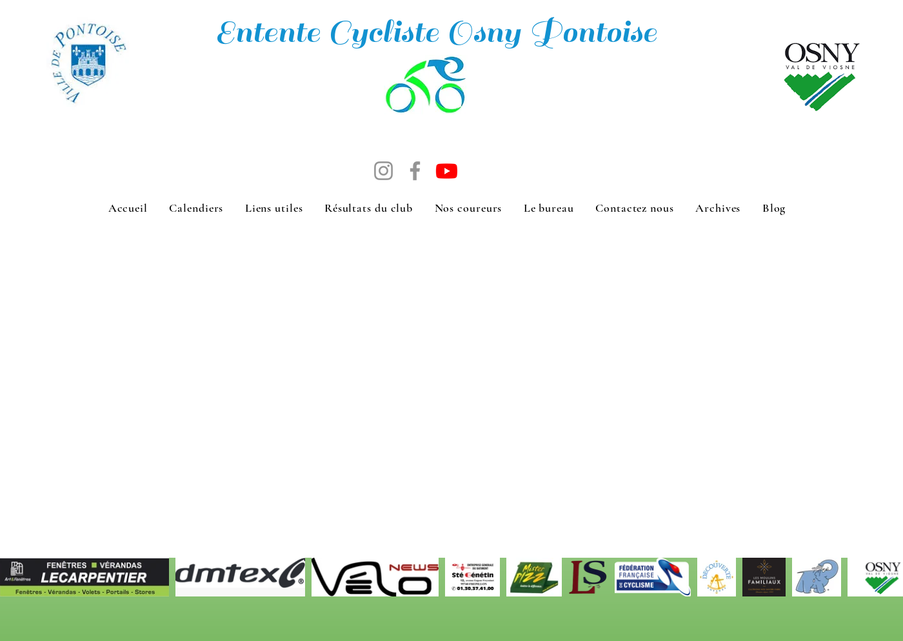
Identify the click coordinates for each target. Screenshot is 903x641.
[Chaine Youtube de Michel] (446, 170)
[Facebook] (415, 170)
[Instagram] (383, 170)
